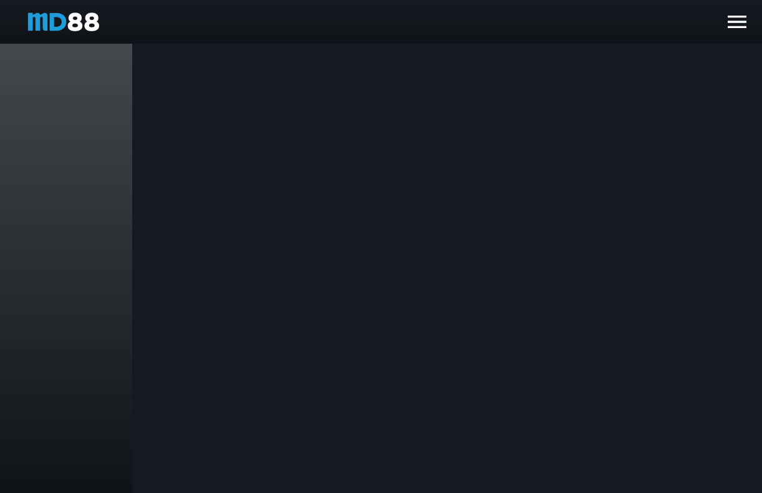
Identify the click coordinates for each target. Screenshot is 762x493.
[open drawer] (737, 22)
